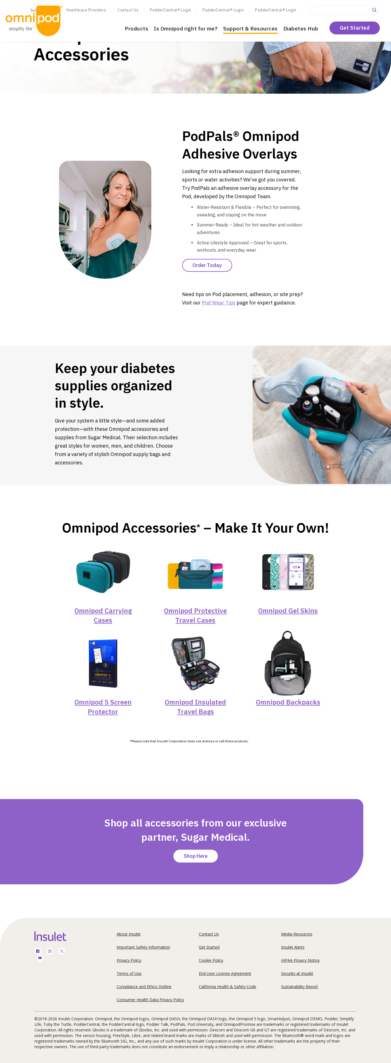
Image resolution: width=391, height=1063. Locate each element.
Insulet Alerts (293, 947)
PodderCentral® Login (170, 10)
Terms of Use (129, 973)
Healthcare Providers (86, 10)
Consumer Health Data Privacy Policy (150, 999)
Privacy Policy (129, 960)
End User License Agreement (225, 973)
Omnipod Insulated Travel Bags (195, 707)
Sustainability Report (299, 986)
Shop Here (196, 856)
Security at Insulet (297, 973)
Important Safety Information (143, 947)
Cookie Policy (211, 960)
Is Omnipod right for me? (186, 28)
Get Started (355, 28)
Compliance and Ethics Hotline (144, 986)
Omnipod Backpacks (288, 702)
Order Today (207, 265)
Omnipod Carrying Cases (103, 615)
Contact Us (127, 10)
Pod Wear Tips (218, 302)
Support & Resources (250, 28)
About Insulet (129, 934)
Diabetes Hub (300, 28)
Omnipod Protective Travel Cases (195, 615)
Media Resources (296, 934)
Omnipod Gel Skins (288, 610)
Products (136, 28)
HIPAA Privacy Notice (300, 960)
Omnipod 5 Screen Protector (103, 707)
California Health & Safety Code (227, 986)
